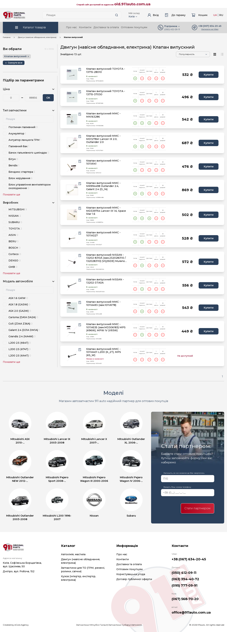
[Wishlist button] (80, 69)
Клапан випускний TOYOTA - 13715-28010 (105, 70)
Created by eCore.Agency (16, 624)
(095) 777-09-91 (184, 585)
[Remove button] (13, 63)
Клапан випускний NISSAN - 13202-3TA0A (105, 281)
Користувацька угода (130, 574)
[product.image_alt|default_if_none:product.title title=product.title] (72, 74)
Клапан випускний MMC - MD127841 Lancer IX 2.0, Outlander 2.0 (103, 139)
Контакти (85, 27)
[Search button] (116, 15)
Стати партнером (197, 508)
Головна (6, 37)
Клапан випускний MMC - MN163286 (103, 115)
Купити (209, 74)
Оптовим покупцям (134, 27)
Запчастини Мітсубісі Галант (91, 624)
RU (221, 15)
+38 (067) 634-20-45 (189, 559)
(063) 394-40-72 (185, 579)
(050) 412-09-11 (172, 29)
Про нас (71, 27)
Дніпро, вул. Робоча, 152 (18, 571)
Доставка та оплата (106, 27)
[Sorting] (193, 54)
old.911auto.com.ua (132, 4)
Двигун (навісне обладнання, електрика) (37, 37)
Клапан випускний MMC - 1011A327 (103, 234)
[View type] (215, 54)
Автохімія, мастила (73, 554)
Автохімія (136, 624)
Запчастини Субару (119, 624)
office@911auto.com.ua (191, 612)
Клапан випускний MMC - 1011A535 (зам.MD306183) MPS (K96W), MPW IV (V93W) (106, 327)
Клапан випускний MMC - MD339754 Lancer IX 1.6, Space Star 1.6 (106, 210)
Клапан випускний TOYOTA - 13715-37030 (105, 93)
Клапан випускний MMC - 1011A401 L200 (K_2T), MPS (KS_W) (103, 352)
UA (215, 15)
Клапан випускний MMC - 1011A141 (103, 162)
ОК (48, 97)
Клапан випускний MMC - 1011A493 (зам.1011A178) (103, 303)
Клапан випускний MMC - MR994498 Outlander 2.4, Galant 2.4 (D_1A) (103, 186)
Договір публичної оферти (134, 579)
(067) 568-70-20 (185, 599)
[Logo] (14, 15)
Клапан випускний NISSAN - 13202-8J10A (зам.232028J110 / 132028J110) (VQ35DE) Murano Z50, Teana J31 (106, 258)
